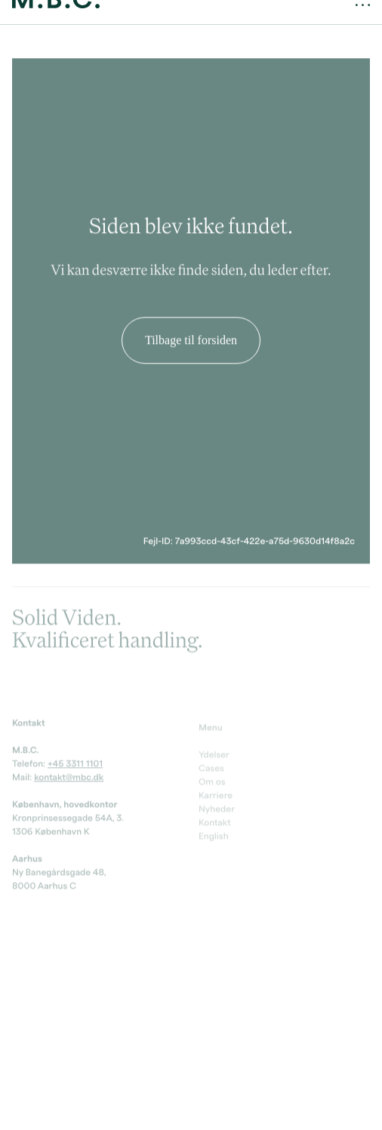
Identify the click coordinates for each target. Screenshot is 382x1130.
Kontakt (215, 821)
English (214, 835)
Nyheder (217, 807)
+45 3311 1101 (75, 761)
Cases (211, 767)
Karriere (216, 794)
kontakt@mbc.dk (68, 774)
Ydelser (214, 753)
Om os (212, 780)
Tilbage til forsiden (191, 334)
